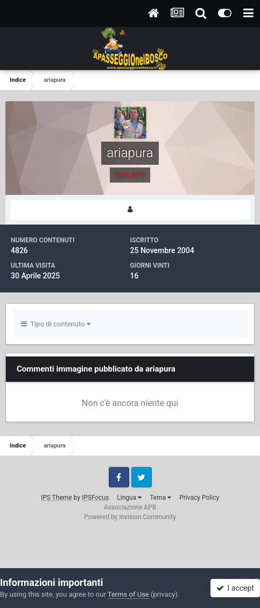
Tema (160, 497)
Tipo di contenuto (55, 324)
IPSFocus (95, 497)
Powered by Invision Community (130, 517)
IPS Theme (56, 497)
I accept (235, 588)
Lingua (129, 497)
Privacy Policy (199, 497)
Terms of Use (128, 594)
